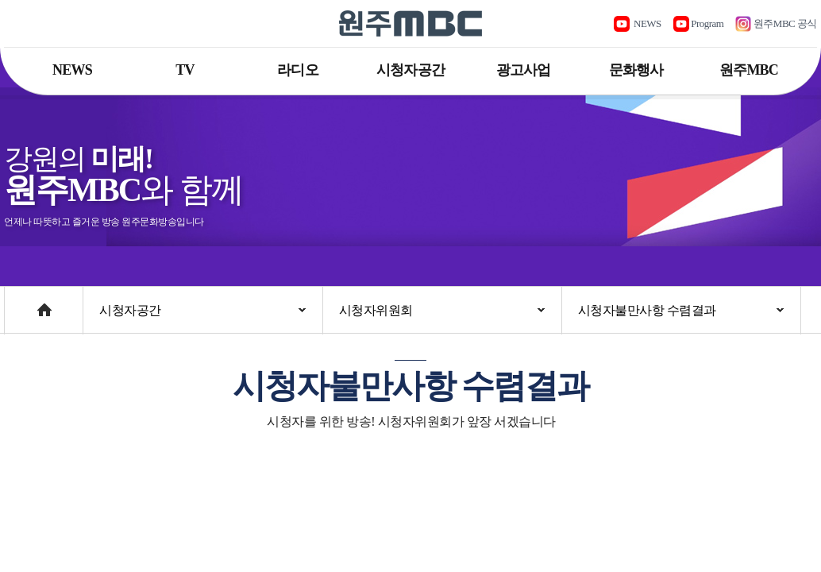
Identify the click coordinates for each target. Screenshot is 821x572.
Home (19, 302)
